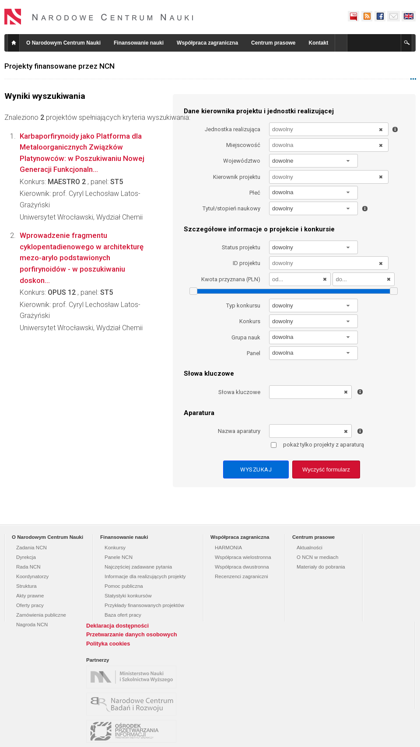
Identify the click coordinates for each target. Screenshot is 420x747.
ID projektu (246, 263)
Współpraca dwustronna (242, 566)
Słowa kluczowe (239, 392)
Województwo (241, 160)
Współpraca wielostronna (243, 557)
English (409, 16)
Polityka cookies (108, 643)
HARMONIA (228, 547)
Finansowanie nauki (139, 43)
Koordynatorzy (32, 576)
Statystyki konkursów (128, 595)
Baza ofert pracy (123, 615)
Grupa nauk (245, 337)
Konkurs (249, 321)
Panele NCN (119, 557)
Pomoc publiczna (124, 586)
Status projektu (241, 247)
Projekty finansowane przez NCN (59, 66)
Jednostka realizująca (232, 129)
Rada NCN (28, 566)
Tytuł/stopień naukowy (231, 208)
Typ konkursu (243, 305)
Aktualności (309, 547)
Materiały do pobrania (321, 566)
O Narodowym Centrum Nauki (63, 43)
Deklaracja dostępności (117, 625)
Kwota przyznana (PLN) (230, 279)
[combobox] (313, 161)
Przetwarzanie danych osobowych (131, 634)
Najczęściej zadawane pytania (138, 566)
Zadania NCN (31, 547)
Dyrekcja (26, 557)
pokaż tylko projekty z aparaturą (317, 444)
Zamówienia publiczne (41, 615)
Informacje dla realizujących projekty (145, 576)
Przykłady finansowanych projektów (144, 605)
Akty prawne (30, 595)
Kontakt (318, 43)
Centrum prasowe (273, 43)
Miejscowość (243, 145)
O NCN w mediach (317, 557)
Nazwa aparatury (239, 431)
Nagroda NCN (32, 624)
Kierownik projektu (236, 177)
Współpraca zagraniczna (207, 43)
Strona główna (13, 43)
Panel (253, 353)
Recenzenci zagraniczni (241, 576)
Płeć (254, 192)
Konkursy (115, 547)
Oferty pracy (30, 605)
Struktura (26, 586)
